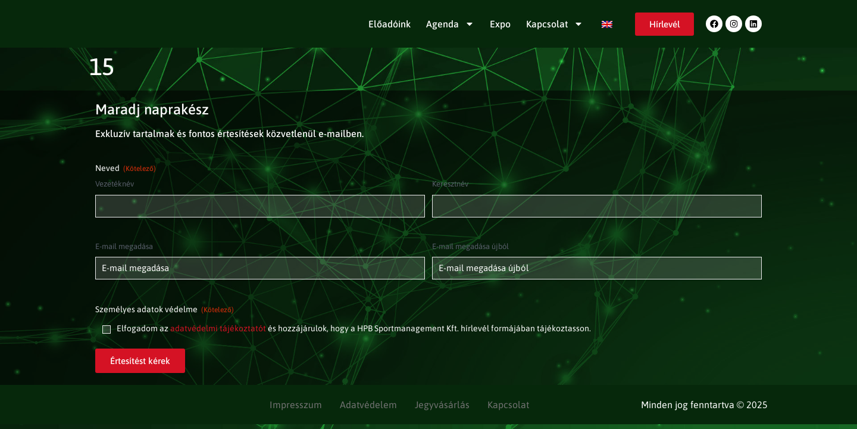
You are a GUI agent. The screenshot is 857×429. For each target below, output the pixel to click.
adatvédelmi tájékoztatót (218, 328)
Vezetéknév (114, 183)
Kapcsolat (554, 24)
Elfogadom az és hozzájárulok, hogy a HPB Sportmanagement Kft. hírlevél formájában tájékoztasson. (354, 328)
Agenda (450, 24)
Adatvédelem (368, 404)
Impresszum (296, 404)
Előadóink (389, 23)
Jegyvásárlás (442, 404)
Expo (500, 23)
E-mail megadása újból (470, 246)
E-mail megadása (124, 246)
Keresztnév (450, 183)
